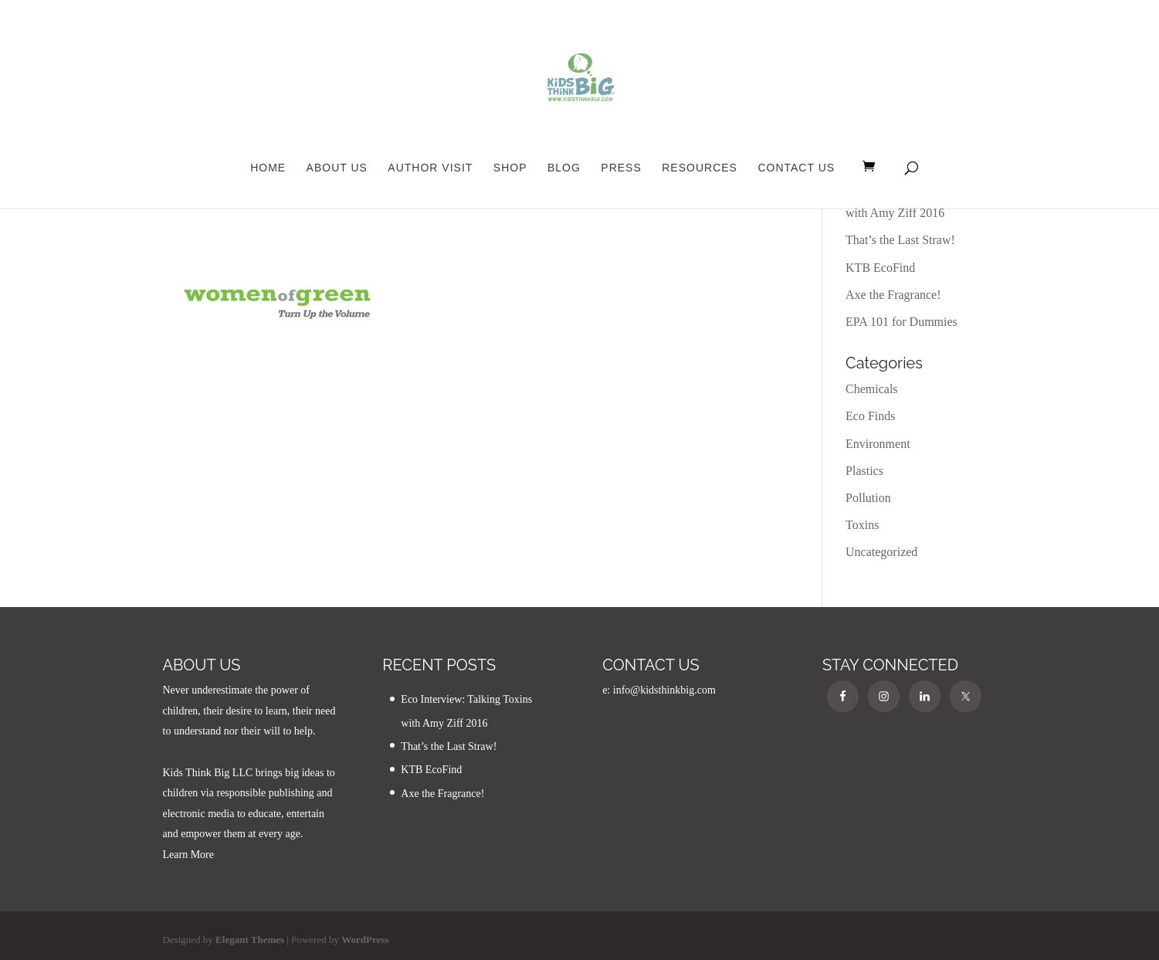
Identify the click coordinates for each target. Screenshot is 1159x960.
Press (621, 168)
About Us (337, 168)
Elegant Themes (249, 939)
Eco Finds (870, 415)
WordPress (364, 939)
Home (268, 168)
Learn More (188, 854)
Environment (878, 443)
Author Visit (430, 168)
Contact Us (796, 168)
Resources (699, 168)
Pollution (868, 497)
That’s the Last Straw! (900, 239)
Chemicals (872, 388)
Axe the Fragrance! (893, 294)
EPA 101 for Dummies (901, 321)
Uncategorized (881, 551)
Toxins (862, 524)
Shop (510, 168)
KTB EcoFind (880, 267)
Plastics (864, 470)
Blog (564, 168)
